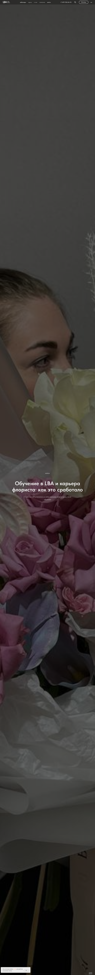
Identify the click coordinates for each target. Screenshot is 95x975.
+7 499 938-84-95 (65, 2)
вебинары (23, 2)
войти (49, 2)
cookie (14, 969)
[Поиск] (75, 2)
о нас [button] (35, 2)
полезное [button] (42, 2)
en (91, 2)
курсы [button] (30, 2)
